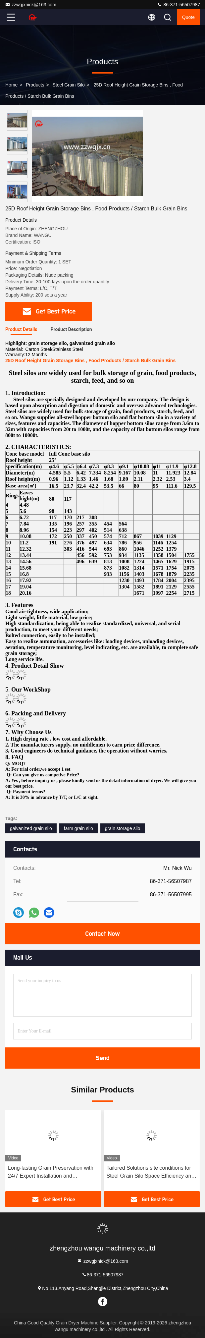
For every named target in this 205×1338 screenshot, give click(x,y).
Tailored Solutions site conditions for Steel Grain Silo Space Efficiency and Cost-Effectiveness (150, 1172)
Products (35, 84)
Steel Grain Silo (69, 84)
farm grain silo (78, 828)
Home (11, 84)
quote (188, 17)
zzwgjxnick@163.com (30, 4)
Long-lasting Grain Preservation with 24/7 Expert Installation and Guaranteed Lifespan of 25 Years (50, 1172)
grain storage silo (122, 828)
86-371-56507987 (178, 4)
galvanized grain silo (31, 828)
